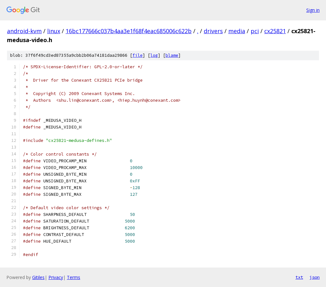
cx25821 (275, 31)
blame (172, 55)
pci (255, 31)
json (314, 277)
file (137, 55)
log (154, 55)
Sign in (313, 10)
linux (53, 31)
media (236, 31)
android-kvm (24, 31)
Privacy (55, 277)
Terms (73, 277)
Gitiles (38, 277)
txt (299, 277)
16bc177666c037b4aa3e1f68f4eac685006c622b (129, 31)
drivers (213, 31)
